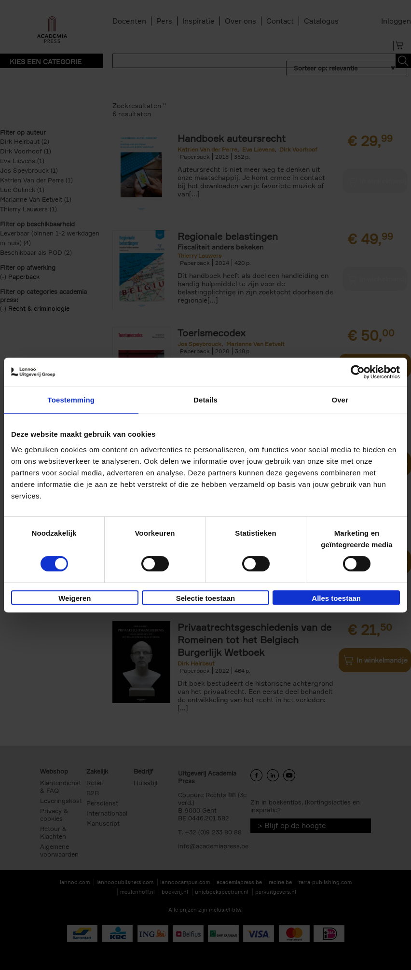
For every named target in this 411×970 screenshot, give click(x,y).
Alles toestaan (336, 598)
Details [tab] (205, 400)
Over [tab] (339, 400)
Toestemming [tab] (71, 400)
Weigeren (74, 598)
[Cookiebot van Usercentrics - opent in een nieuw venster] (357, 372)
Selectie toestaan (205, 598)
